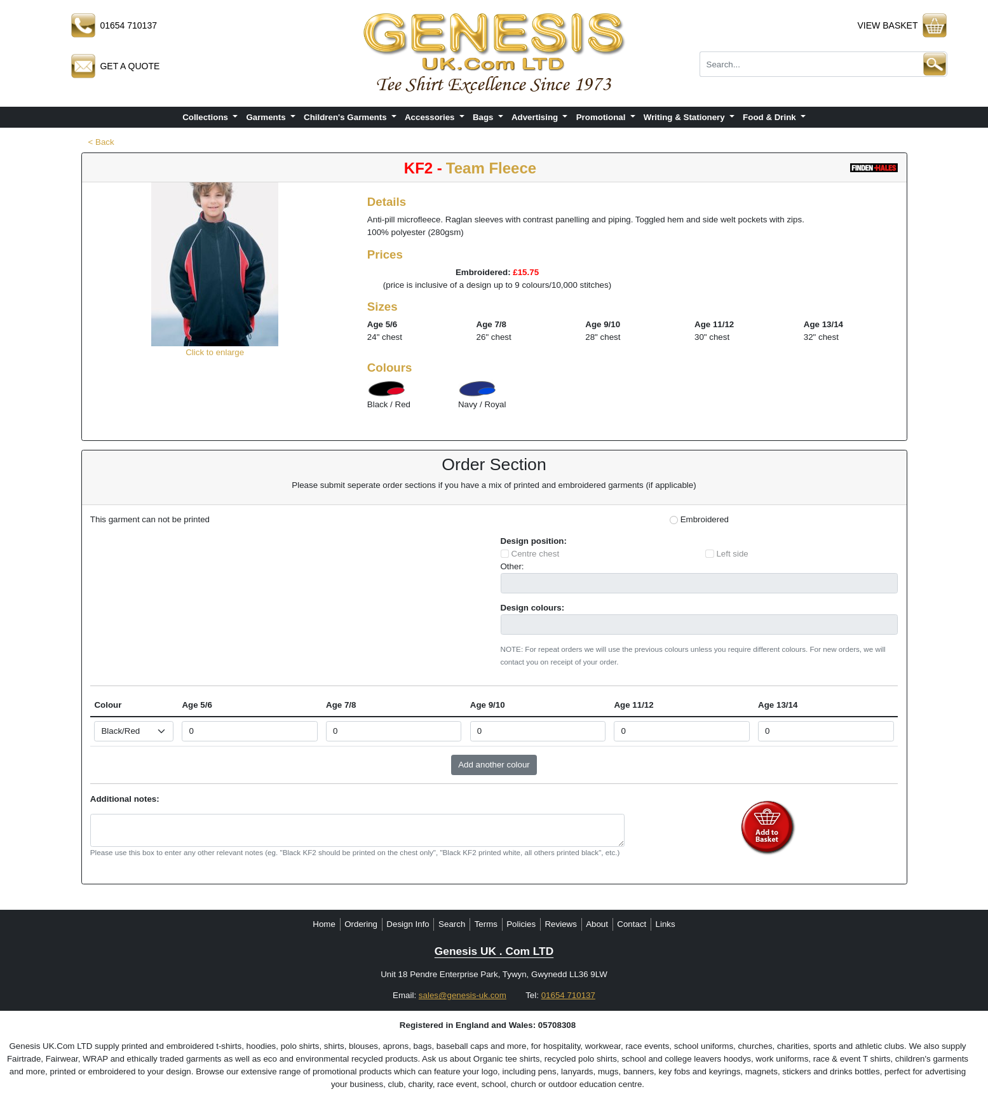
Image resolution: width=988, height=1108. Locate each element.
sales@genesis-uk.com (462, 995)
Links (665, 924)
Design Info (407, 924)
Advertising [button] (535, 117)
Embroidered (704, 519)
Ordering (360, 924)
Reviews (560, 924)
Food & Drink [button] (770, 117)
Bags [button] (484, 117)
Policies (521, 924)
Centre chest (535, 553)
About (597, 924)
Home (324, 924)
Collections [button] (206, 117)
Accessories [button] (431, 117)
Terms (486, 924)
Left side (732, 553)
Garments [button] (267, 117)
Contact (631, 924)
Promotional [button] (602, 117)
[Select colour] (133, 731)
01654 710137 (568, 995)
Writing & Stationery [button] (685, 117)
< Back (101, 142)
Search (451, 924)
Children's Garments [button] (346, 117)
